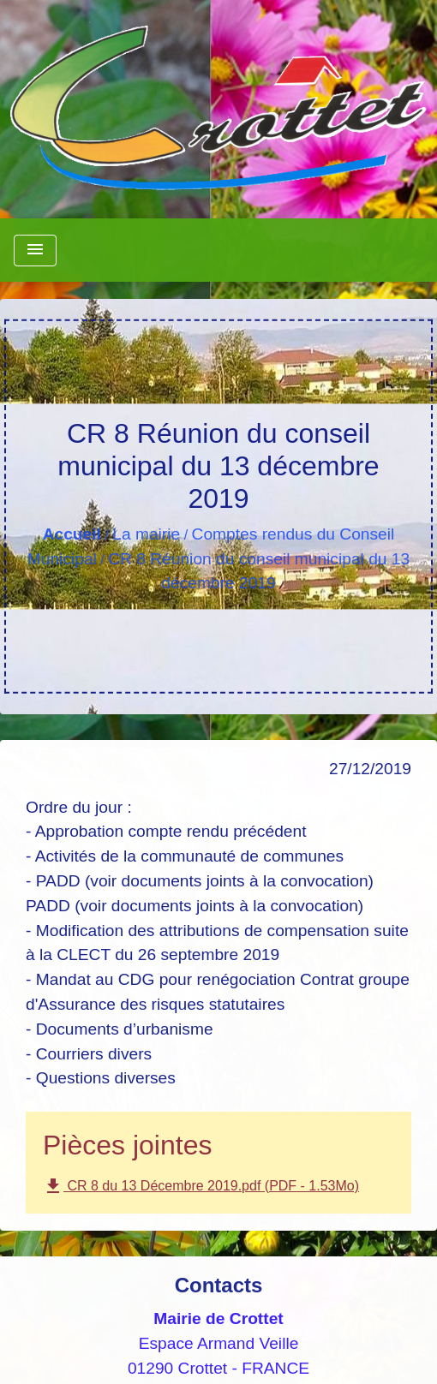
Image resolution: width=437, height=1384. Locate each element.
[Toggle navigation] (35, 250)
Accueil (72, 534)
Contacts (219, 1285)
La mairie (146, 534)
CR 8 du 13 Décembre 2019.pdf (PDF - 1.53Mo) (201, 1186)
